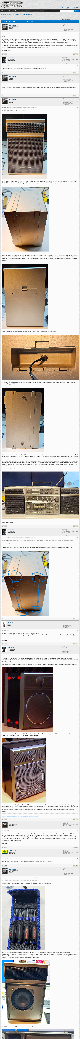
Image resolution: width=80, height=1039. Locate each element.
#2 (77, 65)
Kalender (70, 7)
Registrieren (18, 10)
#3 (77, 84)
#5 (77, 537)
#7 (77, 655)
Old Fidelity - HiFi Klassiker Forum (8, 14)
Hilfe (77, 7)
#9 (77, 858)
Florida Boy (12, 850)
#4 (77, 107)
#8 (77, 830)
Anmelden (11, 10)
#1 (77, 33)
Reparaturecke (29, 14)
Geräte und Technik (20, 14)
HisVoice (10, 57)
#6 (77, 630)
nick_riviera (12, 25)
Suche (63, 7)
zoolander (10, 622)
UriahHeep (11, 647)
